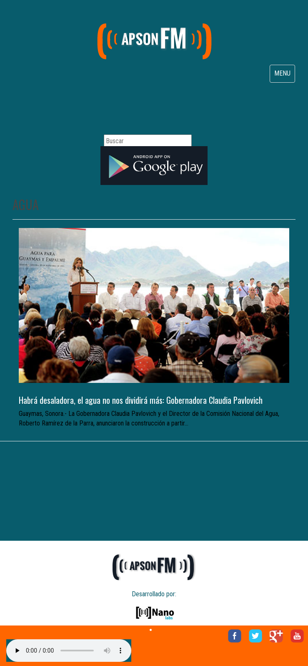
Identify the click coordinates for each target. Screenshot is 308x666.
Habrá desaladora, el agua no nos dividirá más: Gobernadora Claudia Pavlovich (141, 400)
